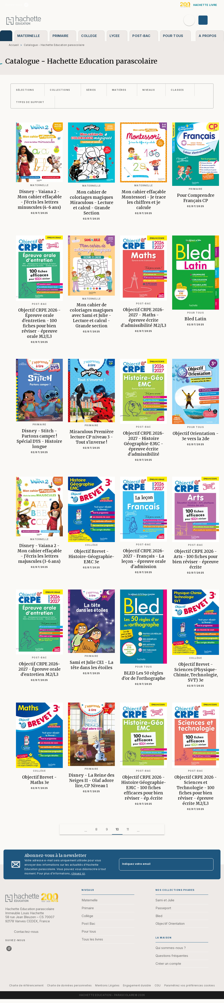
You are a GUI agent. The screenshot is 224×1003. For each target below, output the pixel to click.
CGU (158, 985)
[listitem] (26, 5)
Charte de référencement (26, 985)
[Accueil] (23, 20)
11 (128, 829)
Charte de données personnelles (69, 985)
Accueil (14, 45)
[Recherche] (189, 20)
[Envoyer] (208, 864)
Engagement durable (137, 985)
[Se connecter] (208, 20)
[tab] (6, 35)
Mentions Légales (107, 985)
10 (117, 829)
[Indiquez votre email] (161, 864)
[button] (27, 90)
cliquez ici (78, 873)
